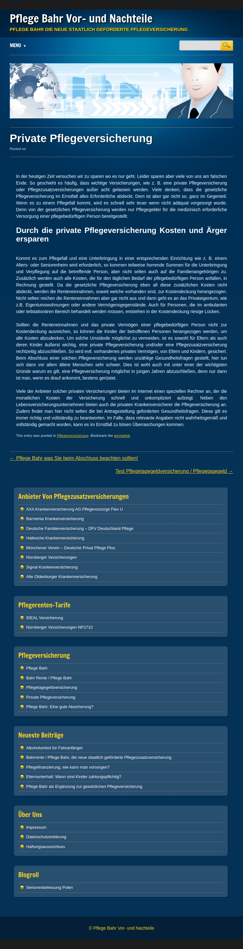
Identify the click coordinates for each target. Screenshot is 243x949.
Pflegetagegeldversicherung (51, 687)
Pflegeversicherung (72, 435)
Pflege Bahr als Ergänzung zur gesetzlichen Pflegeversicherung (84, 786)
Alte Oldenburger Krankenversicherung (61, 576)
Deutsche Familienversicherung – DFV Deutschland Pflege (80, 528)
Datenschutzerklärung (46, 836)
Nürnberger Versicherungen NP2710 (59, 627)
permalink (122, 435)
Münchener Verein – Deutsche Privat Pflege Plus (70, 547)
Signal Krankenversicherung (52, 567)
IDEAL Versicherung (44, 617)
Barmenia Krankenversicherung (55, 518)
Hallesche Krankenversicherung (55, 538)
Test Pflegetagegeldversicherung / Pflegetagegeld (174, 471)
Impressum (36, 827)
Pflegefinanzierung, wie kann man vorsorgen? (68, 767)
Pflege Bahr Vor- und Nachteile (81, 18)
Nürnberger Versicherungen (51, 557)
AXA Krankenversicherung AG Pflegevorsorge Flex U (74, 509)
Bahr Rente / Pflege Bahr (49, 678)
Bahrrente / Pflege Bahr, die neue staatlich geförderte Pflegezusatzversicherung (98, 757)
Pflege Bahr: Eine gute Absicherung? (59, 706)
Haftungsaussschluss (45, 846)
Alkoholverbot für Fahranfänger (54, 747)
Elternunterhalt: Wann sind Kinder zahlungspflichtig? (74, 776)
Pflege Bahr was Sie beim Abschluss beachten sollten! (74, 458)
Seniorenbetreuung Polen (49, 887)
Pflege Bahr (37, 668)
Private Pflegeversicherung (50, 697)
